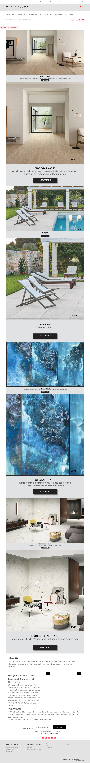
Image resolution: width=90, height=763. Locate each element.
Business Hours (10, 751)
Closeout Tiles (11, 20)
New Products (69, 14)
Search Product (77, 20)
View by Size (21, 14)
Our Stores (29, 747)
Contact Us (49, 747)
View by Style (32, 14)
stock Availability (24, 20)
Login (71, 6)
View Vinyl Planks (45, 14)
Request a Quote (64, 6)
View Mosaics (58, 14)
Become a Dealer (10, 749)
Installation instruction (12, 747)
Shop (13, 14)
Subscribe (59, 727)
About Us (48, 744)
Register (75, 6)
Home (8, 14)
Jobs (47, 745)
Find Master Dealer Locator (34, 749)
